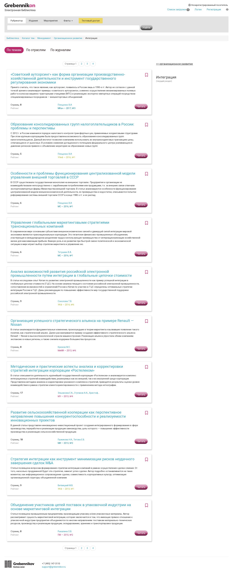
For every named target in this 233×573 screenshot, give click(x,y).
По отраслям (36, 50)
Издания (33, 20)
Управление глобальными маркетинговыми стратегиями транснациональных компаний (60, 224)
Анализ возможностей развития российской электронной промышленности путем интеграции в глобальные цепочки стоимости (71, 274)
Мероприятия (51, 20)
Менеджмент (44, 38)
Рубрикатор (17, 20)
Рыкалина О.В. (65, 531)
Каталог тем (28, 38)
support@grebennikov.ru (54, 567)
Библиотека (13, 38)
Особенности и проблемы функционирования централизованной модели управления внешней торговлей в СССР (73, 175)
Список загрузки (178, 9)
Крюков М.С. (64, 347)
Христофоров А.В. (98, 393)
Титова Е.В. (79, 439)
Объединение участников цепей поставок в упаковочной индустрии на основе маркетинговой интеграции (71, 507)
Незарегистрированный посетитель (208, 5)
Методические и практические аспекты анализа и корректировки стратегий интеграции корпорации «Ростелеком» (67, 368)
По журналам (60, 50)
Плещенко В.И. (65, 105)
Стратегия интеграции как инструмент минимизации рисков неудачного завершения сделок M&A (72, 461)
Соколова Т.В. (65, 301)
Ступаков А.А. (81, 393)
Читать (141, 106)
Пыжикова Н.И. (65, 439)
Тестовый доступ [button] (91, 20)
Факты (68, 20)
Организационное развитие (68, 38)
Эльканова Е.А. (65, 393)
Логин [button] (198, 9)
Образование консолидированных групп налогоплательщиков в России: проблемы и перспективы (72, 126)
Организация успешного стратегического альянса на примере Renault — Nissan (72, 323)
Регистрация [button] (214, 9)
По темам (14, 50)
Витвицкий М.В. (65, 485)
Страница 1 (70, 63)
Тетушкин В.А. (65, 252)
